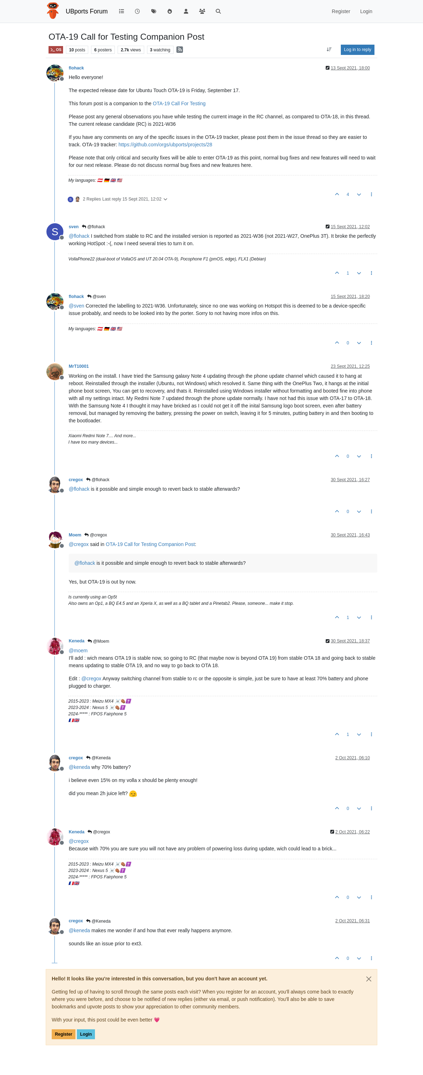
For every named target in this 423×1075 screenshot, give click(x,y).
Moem (75, 535)
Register (63, 1034)
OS (55, 49)
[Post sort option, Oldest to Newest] (329, 50)
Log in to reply (357, 49)
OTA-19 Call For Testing (179, 103)
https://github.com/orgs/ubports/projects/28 (166, 144)
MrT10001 (79, 366)
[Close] (369, 979)
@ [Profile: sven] (76, 306)
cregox (76, 479)
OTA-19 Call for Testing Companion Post (150, 544)
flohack (76, 68)
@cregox (95, 535)
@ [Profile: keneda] (79, 767)
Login (86, 1034)
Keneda (76, 640)
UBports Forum (87, 11)
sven (74, 226)
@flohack (93, 226)
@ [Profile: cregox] (79, 544)
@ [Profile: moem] (78, 650)
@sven (96, 296)
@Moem (98, 641)
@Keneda (98, 757)
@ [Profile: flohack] (79, 236)
